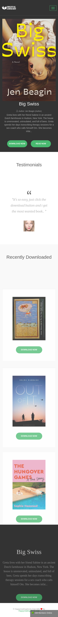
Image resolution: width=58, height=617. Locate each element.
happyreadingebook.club (29, 611)
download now (17, 144)
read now (41, 144)
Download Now (29, 364)
